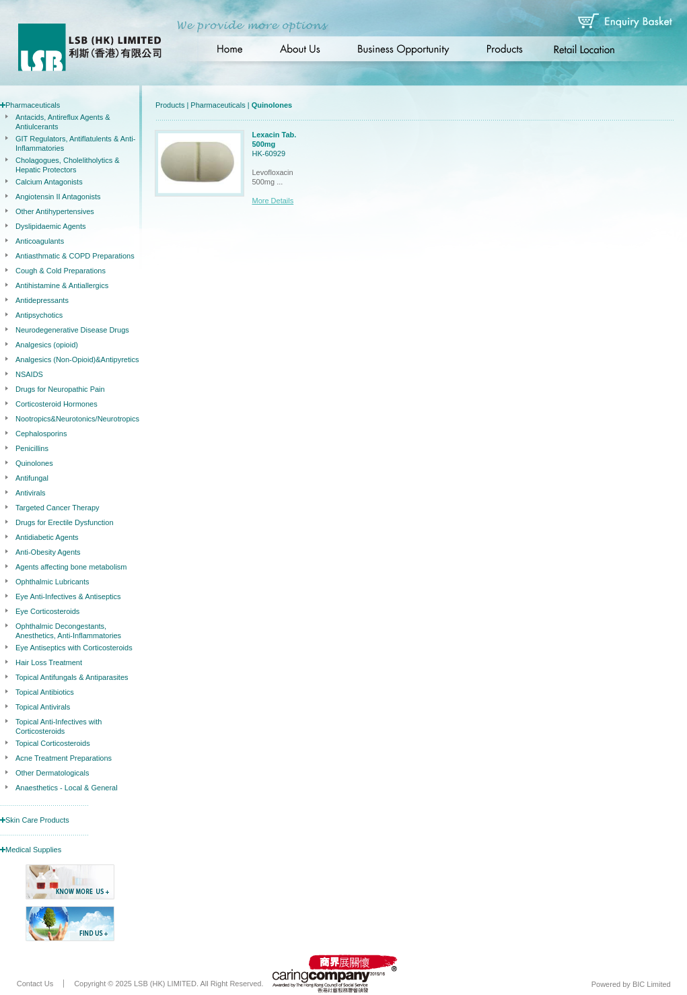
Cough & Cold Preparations (60, 271)
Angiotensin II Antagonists (58, 197)
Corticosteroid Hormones (56, 404)
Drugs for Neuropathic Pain (60, 389)
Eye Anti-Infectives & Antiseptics (68, 596)
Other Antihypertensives (54, 211)
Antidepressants (42, 300)
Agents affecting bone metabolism (71, 567)
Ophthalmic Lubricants (52, 582)
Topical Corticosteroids (52, 743)
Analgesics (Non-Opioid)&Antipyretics (77, 359)
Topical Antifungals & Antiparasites (72, 677)
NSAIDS (29, 374)
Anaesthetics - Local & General (66, 788)
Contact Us (35, 984)
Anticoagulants (39, 241)
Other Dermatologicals (52, 773)
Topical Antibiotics (44, 692)
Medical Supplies (33, 850)
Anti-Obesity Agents (48, 552)
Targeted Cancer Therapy (57, 508)
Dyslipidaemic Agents (50, 226)
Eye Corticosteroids (47, 611)
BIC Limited (651, 984)
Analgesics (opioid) (46, 345)
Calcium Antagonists (49, 182)
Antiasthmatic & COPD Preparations (75, 256)
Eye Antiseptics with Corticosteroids (74, 648)
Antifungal (31, 478)
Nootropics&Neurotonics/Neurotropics (77, 419)
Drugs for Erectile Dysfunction (64, 522)
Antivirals (30, 493)
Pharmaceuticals (32, 105)
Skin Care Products (37, 820)
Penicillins (31, 448)
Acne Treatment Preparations (63, 758)
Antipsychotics (39, 315)
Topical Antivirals (42, 707)
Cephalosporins (41, 434)
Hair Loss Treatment (48, 662)
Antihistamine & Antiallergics (61, 285)
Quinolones (34, 463)
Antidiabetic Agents (47, 537)
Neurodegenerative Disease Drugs (72, 330)
